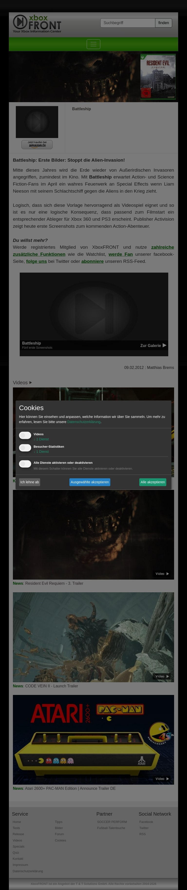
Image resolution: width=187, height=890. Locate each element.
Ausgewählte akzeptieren (90, 482)
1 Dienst (41, 439)
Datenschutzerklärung (83, 422)
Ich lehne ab (29, 482)
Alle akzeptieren (153, 482)
